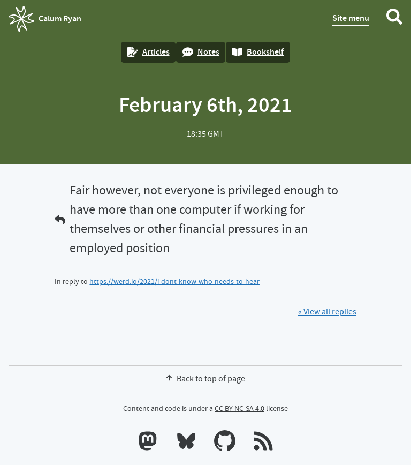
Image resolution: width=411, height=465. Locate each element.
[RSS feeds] (263, 443)
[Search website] (394, 18)
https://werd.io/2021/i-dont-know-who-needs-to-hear (174, 281)
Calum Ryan (45, 19)
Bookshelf (258, 51)
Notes (200, 51)
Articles (148, 51)
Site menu (350, 18)
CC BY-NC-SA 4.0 (239, 408)
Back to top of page (205, 378)
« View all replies (327, 311)
